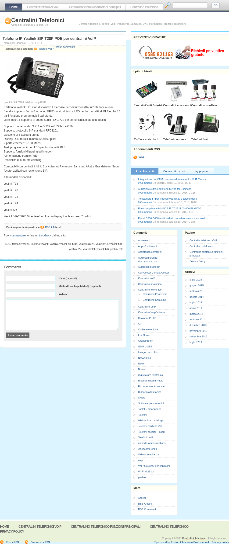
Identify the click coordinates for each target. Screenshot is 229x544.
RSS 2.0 (50, 227)
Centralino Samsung (154, 299)
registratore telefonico (150, 375)
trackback (45, 235)
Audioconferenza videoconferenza (147, 259)
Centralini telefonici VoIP (43, 7)
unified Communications (151, 443)
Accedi (142, 497)
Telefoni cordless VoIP (150, 426)
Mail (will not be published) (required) (80, 286)
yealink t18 (102, 244)
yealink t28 (116, 249)
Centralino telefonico (144, 7)
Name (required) (68, 278)
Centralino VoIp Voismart (152, 312)
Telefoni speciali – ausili (151, 431)
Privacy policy (220, 542)
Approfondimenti (147, 246)
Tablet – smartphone (149, 409)
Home (13, 7)
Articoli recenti (145, 171)
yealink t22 (75, 249)
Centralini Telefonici (37, 20)
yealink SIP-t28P (68, 244)
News (141, 363)
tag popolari (202, 171)
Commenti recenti (174, 171)
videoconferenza (147, 448)
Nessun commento (64, 46)
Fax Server (144, 335)
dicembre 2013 (198, 325)
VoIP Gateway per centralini (154, 465)
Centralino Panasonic (155, 294)
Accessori (143, 240)
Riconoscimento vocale (151, 386)
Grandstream (145, 340)
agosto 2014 (197, 296)
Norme (142, 369)
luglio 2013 (196, 342)
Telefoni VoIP (46, 48)
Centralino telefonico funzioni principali (95, 7)
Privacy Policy (197, 261)
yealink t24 (89, 249)
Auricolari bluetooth (149, 266)
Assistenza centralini (149, 251)
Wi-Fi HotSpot (146, 471)
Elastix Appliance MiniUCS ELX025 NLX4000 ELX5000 (169, 208)
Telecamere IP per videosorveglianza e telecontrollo (167, 198)
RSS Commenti (147, 509)
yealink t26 (103, 249)
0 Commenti (145, 182)
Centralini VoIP (146, 278)
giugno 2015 (197, 285)
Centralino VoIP (147, 306)
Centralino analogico (149, 284)
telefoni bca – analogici (151, 420)
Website (63, 294)
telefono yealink (39, 244)
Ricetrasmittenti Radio (150, 380)
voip (140, 460)
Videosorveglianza (148, 454)
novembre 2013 (198, 330)
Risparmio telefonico (149, 392)
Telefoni (142, 414)
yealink (54, 244)
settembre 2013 (198, 336)
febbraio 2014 (197, 319)
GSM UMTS (145, 346)
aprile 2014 (196, 308)
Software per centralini (151, 403)
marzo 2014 (196, 313)
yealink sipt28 (86, 244)
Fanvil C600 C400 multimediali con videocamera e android (171, 218)
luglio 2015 (196, 279)
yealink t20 (115, 244)
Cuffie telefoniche (148, 329)
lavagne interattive (148, 352)
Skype (141, 397)
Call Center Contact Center (153, 272)
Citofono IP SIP (147, 318)
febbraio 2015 (197, 291)
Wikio (142, 157)
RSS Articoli (145, 503)
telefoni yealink (20, 244)
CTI (140, 323)
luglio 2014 (196, 302)
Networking (144, 358)
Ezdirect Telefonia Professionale (190, 542)
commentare (18, 235)
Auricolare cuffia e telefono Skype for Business (164, 188)
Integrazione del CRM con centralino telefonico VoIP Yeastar (172, 179)
